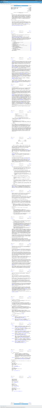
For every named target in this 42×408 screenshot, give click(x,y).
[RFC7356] (13, 94)
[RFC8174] (13, 341)
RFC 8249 (12, 32)
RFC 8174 (24, 341)
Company (11, 3)
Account (36, 0)
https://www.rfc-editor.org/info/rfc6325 (20, 327)
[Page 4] (30, 110)
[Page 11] (30, 296)
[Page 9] (30, 243)
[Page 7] (30, 190)
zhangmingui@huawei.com (17, 366)
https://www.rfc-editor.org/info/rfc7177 (23, 332)
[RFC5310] (26, 288)
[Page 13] (30, 349)
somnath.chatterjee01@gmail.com (18, 391)
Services (6, 3)
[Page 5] (30, 137)
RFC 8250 (30, 5)
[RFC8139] (13, 95)
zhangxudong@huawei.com (17, 370)
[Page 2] (30, 57)
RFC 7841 (26, 23)
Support (8, 3)
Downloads (39, 0)
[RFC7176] (29, 159)
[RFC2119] (13, 316)
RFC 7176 (25, 329)
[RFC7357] (22, 102)
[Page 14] (30, 376)
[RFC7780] (13, 78)
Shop (37, 0)
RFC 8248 (12, 5)
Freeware (1, 3)
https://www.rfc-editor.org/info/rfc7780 (20, 340)
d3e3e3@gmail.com (16, 382)
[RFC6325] (13, 61)
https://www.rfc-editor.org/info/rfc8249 (17, 25)
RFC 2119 (16, 341)
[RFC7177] (13, 66)
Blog (41, 0)
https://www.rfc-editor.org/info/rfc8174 (20, 342)
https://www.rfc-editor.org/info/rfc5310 (24, 320)
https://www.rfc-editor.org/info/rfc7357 (25, 337)
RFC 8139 (22, 358)
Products (4, 3)
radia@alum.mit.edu (16, 386)
